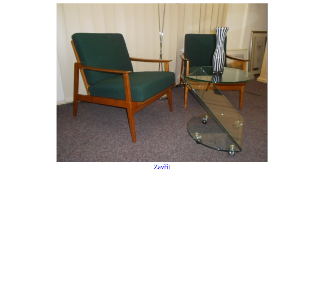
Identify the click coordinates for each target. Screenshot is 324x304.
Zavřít (162, 163)
